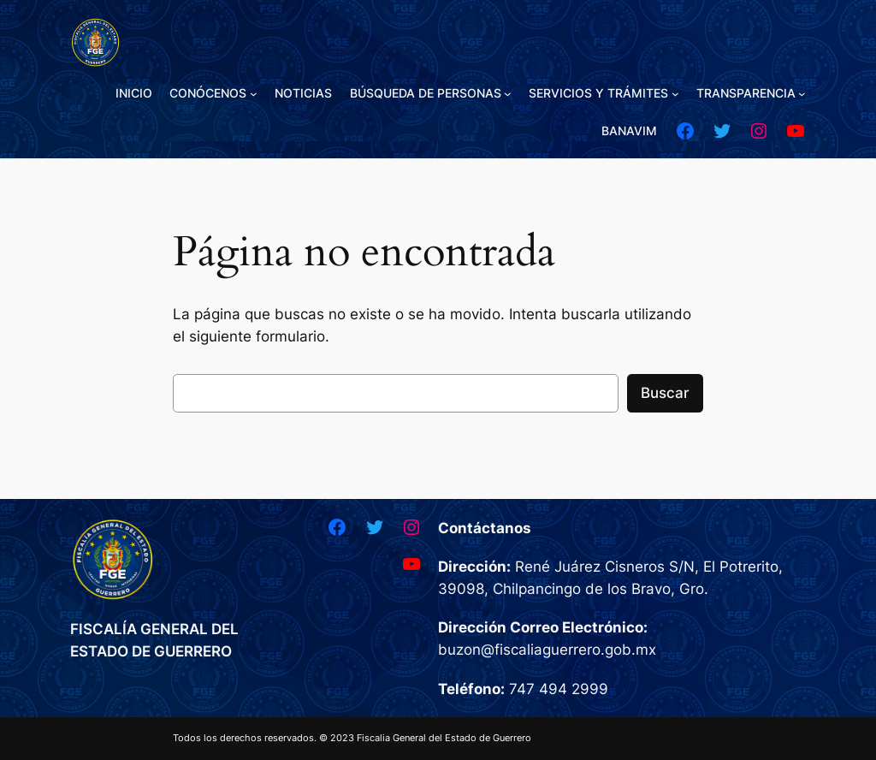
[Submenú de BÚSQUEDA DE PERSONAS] (508, 94)
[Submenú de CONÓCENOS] (253, 94)
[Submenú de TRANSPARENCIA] (802, 94)
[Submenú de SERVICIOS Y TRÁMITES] (675, 94)
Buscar (665, 392)
